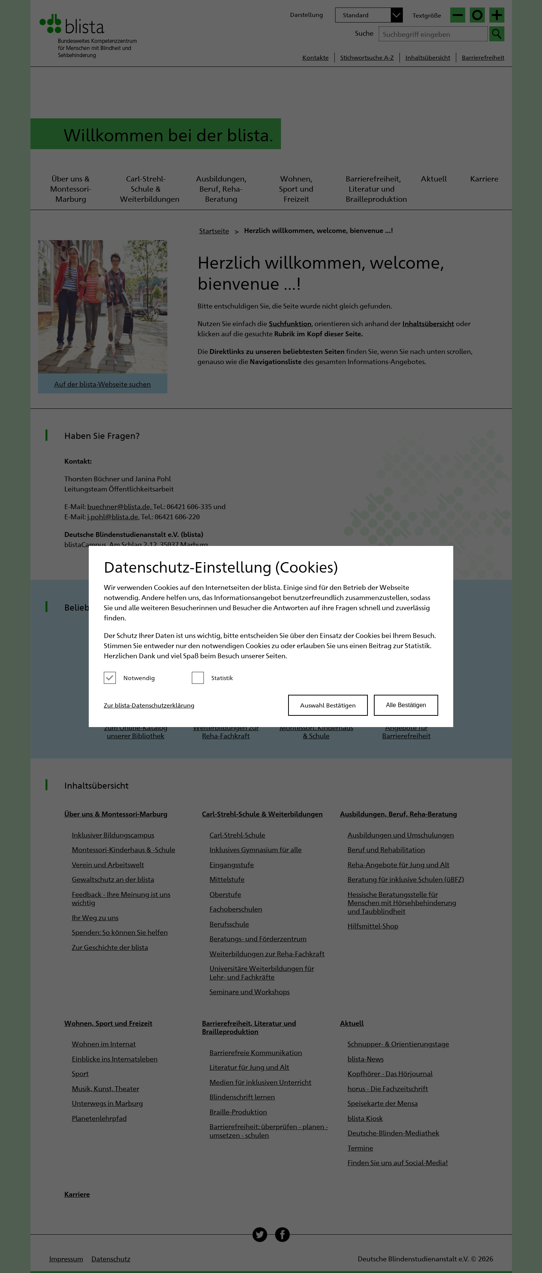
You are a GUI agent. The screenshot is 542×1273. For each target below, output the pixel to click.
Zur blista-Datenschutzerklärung (149, 705)
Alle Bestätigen (406, 705)
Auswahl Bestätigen (328, 705)
